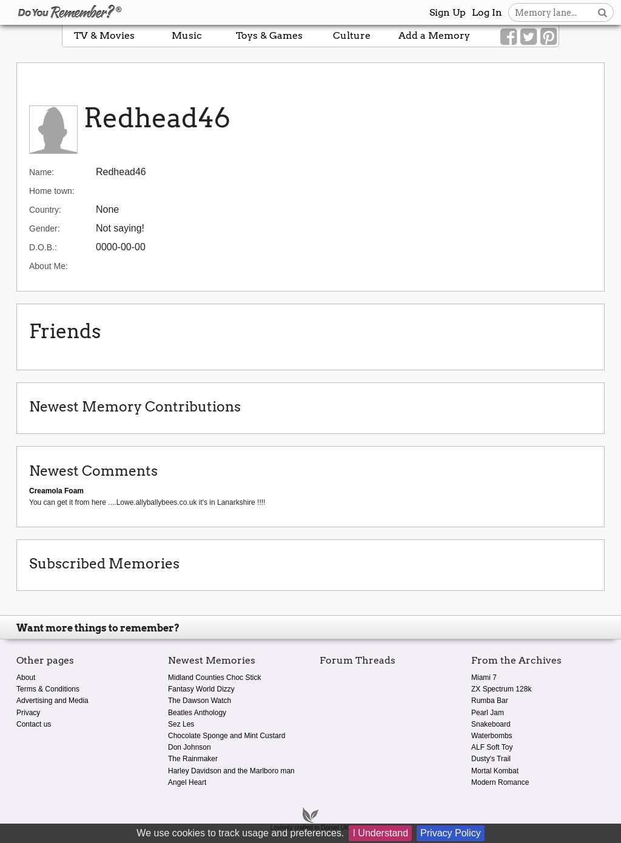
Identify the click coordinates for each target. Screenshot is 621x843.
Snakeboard (491, 724)
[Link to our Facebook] (508, 37)
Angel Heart (187, 782)
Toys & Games (269, 35)
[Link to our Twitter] (528, 37)
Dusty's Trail (491, 759)
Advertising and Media (52, 700)
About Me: (48, 266)
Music (187, 35)
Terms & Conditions (47, 689)
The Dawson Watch (199, 700)
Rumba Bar (489, 700)
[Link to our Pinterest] (548, 37)
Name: (41, 172)
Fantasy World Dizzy (201, 689)
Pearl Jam (487, 712)
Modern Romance (500, 782)
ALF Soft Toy (491, 747)
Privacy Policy (450, 833)
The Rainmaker (193, 759)
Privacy (28, 712)
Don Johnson (189, 747)
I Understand (380, 833)
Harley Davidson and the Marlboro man (231, 771)
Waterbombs (491, 735)
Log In (487, 12)
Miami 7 (484, 677)
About (25, 677)
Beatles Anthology (197, 712)
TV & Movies (104, 35)
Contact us (33, 724)
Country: (45, 210)
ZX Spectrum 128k (501, 689)
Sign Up (447, 12)
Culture (352, 35)
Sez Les (181, 724)
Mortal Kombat (495, 771)
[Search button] (602, 12)
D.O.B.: (43, 247)
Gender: (44, 228)
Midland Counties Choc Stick (214, 677)
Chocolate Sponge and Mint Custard (226, 735)
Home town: (52, 191)
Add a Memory (434, 35)
